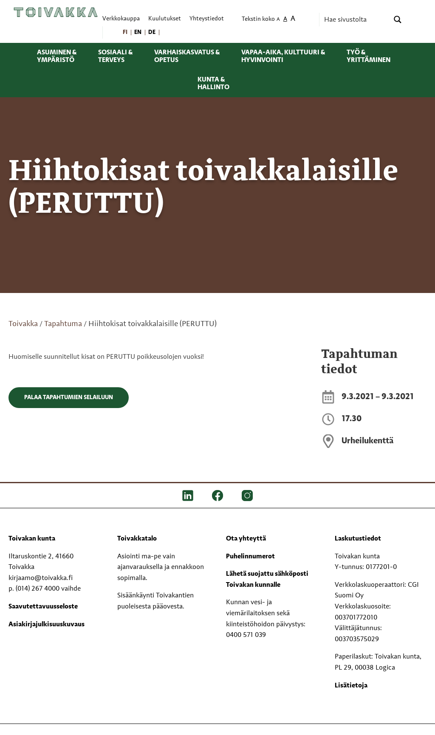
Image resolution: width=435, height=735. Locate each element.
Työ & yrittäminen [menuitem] (368, 56)
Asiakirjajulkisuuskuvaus (46, 624)
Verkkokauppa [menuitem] (121, 19)
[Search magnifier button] (397, 19)
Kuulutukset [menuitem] (164, 19)
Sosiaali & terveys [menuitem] (115, 56)
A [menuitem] (278, 19)
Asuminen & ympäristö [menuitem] (56, 56)
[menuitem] (125, 32)
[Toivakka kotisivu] (55, 12)
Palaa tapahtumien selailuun (68, 397)
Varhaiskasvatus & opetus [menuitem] (187, 56)
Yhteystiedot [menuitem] (206, 19)
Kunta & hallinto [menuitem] (213, 83)
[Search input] (355, 19)
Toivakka (23, 324)
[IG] (247, 495)
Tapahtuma (63, 324)
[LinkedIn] (187, 495)
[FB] (217, 495)
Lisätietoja (351, 685)
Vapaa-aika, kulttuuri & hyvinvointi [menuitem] (283, 56)
